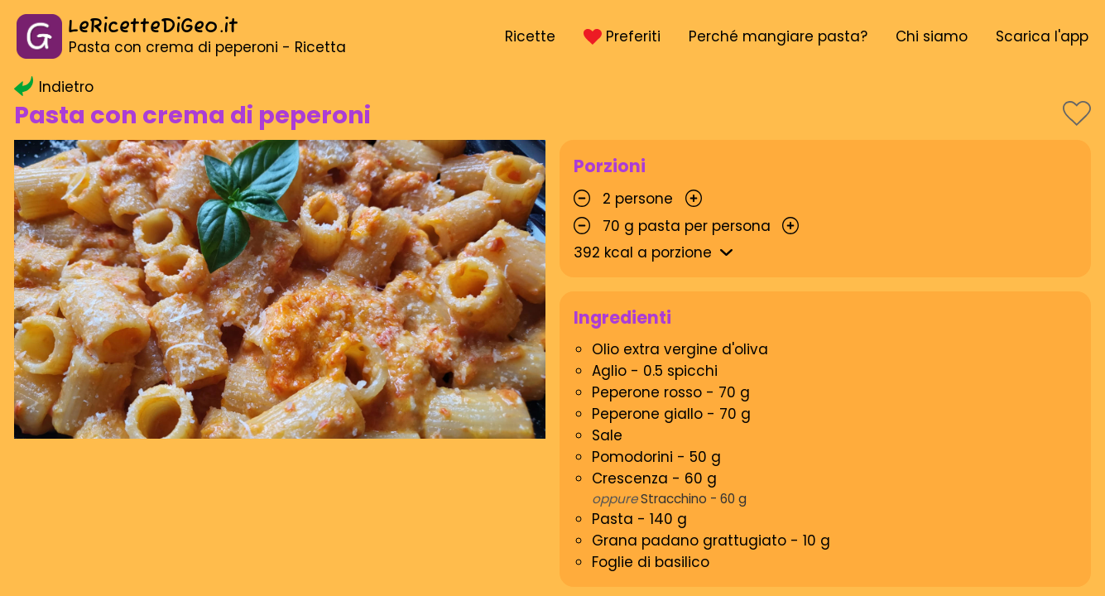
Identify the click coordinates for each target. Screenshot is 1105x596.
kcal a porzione (656, 252)
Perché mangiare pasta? (778, 36)
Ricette (530, 36)
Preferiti (622, 36)
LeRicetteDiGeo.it (153, 27)
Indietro (54, 87)
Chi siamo (932, 36)
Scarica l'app (1042, 36)
